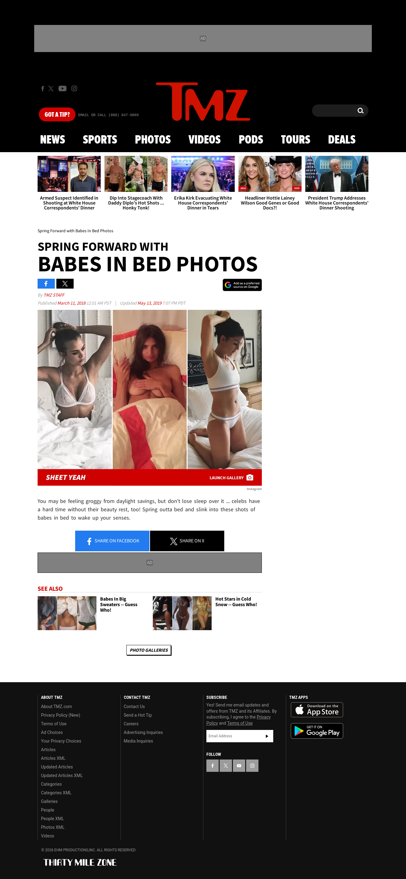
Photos (153, 140)
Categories (51, 784)
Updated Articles (57, 766)
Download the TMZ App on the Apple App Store (317, 710)
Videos (205, 140)
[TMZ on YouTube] (239, 766)
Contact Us (134, 706)
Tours (295, 140)
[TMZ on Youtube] (62, 88)
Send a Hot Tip (138, 715)
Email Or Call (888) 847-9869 (108, 115)
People (47, 810)
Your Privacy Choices (61, 741)
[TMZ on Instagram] (74, 88)
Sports (100, 140)
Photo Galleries (149, 650)
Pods (251, 140)
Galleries (49, 801)
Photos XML (52, 827)
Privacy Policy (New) (60, 715)
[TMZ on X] (52, 88)
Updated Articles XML (62, 775)
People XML (52, 818)
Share (112, 541)
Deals (341, 140)
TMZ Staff (53, 295)
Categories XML (56, 792)
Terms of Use (54, 723)
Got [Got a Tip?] (57, 115)
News (52, 140)
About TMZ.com (56, 706)
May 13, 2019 (149, 303)
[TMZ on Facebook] (43, 88)
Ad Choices (52, 732)
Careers (131, 723)
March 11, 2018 (71, 303)
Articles (48, 749)
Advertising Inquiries (143, 732)
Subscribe (267, 736)
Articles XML (53, 758)
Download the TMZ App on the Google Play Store (317, 731)
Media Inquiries (138, 741)
